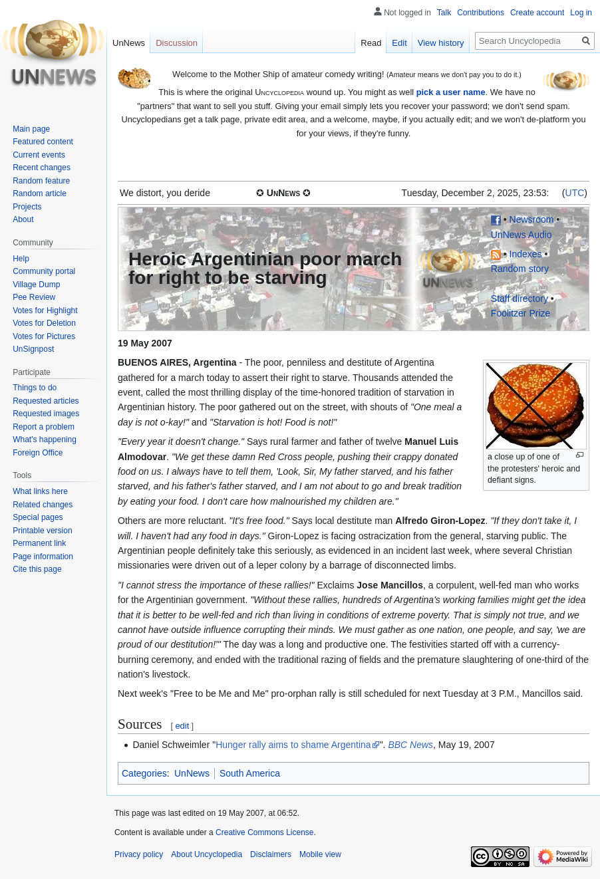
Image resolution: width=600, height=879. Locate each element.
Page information (43, 556)
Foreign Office (38, 452)
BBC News (410, 744)
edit (182, 726)
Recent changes (42, 167)
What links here (40, 491)
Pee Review (34, 297)
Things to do (35, 387)
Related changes (43, 504)
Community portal (44, 271)
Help (21, 258)
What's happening (44, 439)
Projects (27, 206)
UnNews (192, 773)
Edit (399, 43)
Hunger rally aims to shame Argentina (293, 744)
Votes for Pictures (44, 336)
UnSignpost (33, 349)
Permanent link (39, 543)
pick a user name (451, 92)
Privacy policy (138, 854)
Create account (537, 12)
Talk (444, 12)
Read (371, 43)
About (23, 219)
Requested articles (45, 401)
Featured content (43, 141)
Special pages (38, 517)
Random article (40, 193)
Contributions (480, 12)
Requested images (46, 413)
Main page (31, 129)
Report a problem (44, 427)
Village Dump (36, 284)
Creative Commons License (264, 832)
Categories (144, 773)
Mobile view (320, 854)
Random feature (41, 181)
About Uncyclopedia (206, 854)
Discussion (177, 43)
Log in (581, 12)
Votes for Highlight (45, 310)
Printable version (42, 530)
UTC (575, 193)
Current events (39, 155)
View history (441, 43)
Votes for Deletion (44, 323)
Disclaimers (270, 854)
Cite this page (37, 569)
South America (250, 773)
